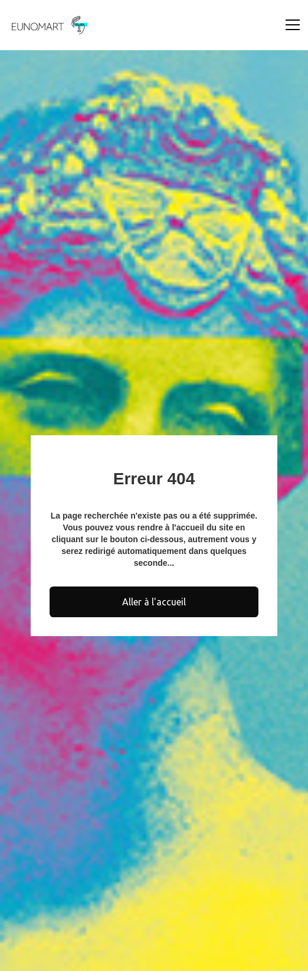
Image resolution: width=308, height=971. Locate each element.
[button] (290, 25)
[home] (46, 25)
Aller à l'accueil (154, 602)
